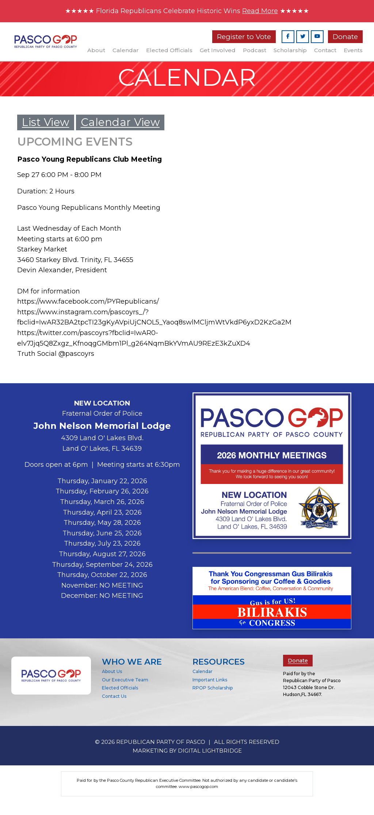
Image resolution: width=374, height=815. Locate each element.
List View (45, 124)
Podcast (254, 50)
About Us (112, 684)
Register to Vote (244, 37)
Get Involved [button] (218, 50)
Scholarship (290, 50)
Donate (345, 37)
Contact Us (114, 709)
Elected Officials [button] (169, 50)
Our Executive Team (125, 692)
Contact (325, 50)
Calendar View (120, 124)
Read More (263, 11)
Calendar (125, 50)
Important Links (209, 692)
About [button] (96, 50)
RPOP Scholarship (212, 701)
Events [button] (353, 50)
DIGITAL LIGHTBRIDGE (210, 763)
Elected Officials (120, 701)
